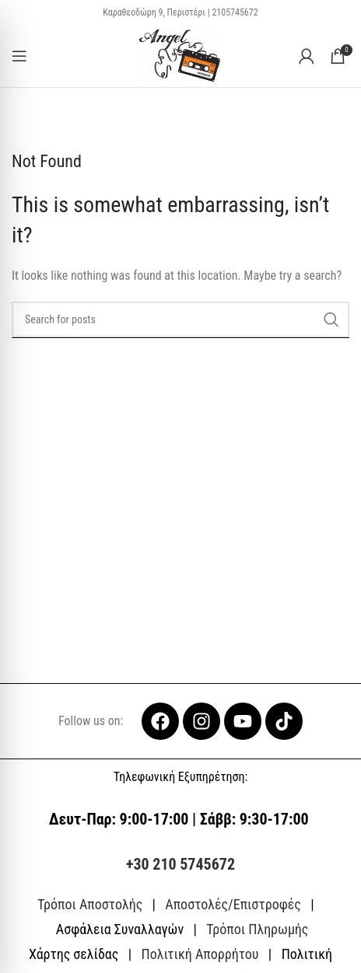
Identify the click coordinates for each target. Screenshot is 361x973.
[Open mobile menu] (19, 55)
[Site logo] (181, 54)
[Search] (180, 319)
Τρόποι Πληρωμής (257, 929)
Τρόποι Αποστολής (89, 904)
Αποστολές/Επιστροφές (232, 904)
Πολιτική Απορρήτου (199, 954)
